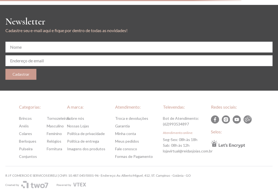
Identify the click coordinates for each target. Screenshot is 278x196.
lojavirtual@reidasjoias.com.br (188, 151)
